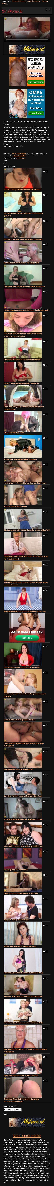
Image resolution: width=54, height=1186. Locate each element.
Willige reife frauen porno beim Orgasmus (20, 459)
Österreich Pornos (18, 1)
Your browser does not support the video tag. (27, 29)
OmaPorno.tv (12, 11)
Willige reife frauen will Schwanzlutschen (20, 946)
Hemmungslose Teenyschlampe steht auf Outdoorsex (25, 483)
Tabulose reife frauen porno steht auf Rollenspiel (23, 996)
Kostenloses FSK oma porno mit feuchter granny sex (25, 611)
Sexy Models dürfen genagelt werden (18, 769)
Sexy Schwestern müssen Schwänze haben (21, 1075)
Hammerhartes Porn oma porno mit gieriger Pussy (23, 973)
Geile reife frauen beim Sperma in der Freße (21, 893)
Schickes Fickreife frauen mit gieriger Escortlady (23, 796)
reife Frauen (20, 158)
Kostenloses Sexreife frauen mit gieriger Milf (21, 263)
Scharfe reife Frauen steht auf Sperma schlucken (23, 819)
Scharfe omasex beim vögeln (15, 506)
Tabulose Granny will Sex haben (16, 920)
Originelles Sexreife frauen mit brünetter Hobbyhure (24, 286)
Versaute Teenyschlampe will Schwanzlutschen (22, 190)
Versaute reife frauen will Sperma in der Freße (22, 667)
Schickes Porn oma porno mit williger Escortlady (23, 239)
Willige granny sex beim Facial (16, 870)
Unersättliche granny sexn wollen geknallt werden (23, 846)
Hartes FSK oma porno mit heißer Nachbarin (21, 383)
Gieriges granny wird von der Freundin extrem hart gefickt (27, 530)
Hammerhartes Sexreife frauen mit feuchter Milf (22, 360)
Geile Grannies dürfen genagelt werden (19, 720)
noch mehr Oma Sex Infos (13, 146)
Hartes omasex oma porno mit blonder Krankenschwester (26, 310)
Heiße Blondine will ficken (14, 433)
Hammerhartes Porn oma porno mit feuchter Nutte (23, 1023)
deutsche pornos (33, 1)
